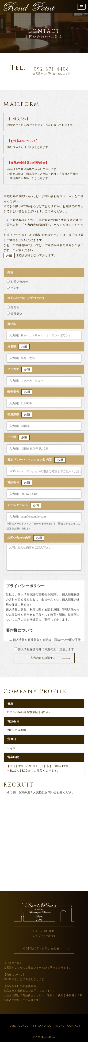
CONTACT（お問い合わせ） (42, 948)
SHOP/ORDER (44, 1025)
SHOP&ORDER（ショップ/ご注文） (43, 933)
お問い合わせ (19, 283)
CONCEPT (25, 1025)
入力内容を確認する (43, 659)
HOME (12, 1025)
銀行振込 (16, 315)
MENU (60, 1025)
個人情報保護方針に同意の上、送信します (44, 650)
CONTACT (74, 1025)
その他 (15, 289)
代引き (15, 309)
